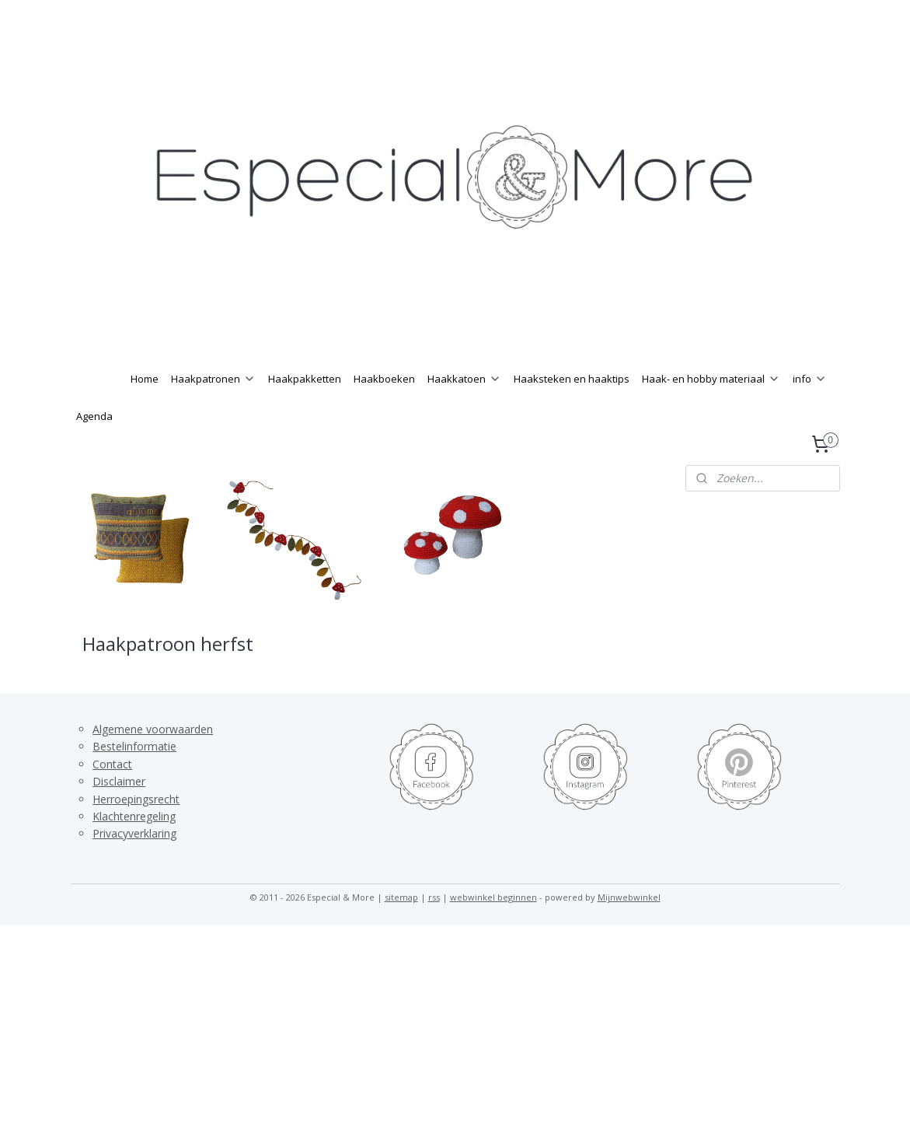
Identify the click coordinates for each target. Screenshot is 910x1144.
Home (145, 379)
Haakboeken (384, 379)
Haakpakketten (304, 379)
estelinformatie (138, 746)
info (810, 379)
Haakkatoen (464, 379)
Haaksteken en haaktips (571, 379)
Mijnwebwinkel (629, 897)
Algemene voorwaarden (152, 729)
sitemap (401, 897)
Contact (112, 764)
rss (434, 897)
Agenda (94, 416)
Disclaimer (118, 781)
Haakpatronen (213, 379)
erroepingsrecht (140, 799)
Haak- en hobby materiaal (711, 379)
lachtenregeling (137, 816)
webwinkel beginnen (493, 897)
